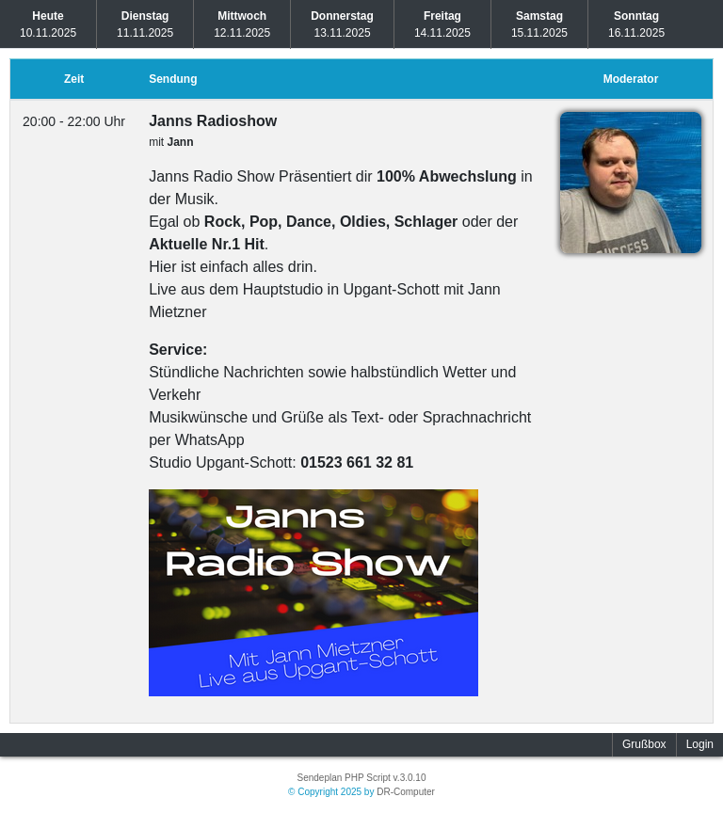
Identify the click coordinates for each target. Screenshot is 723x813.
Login (700, 744)
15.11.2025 (539, 24)
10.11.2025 (48, 24)
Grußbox (644, 744)
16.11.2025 (636, 24)
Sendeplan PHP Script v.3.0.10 (361, 778)
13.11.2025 (342, 24)
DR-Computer (406, 792)
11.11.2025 (145, 24)
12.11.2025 (242, 24)
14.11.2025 (442, 24)
